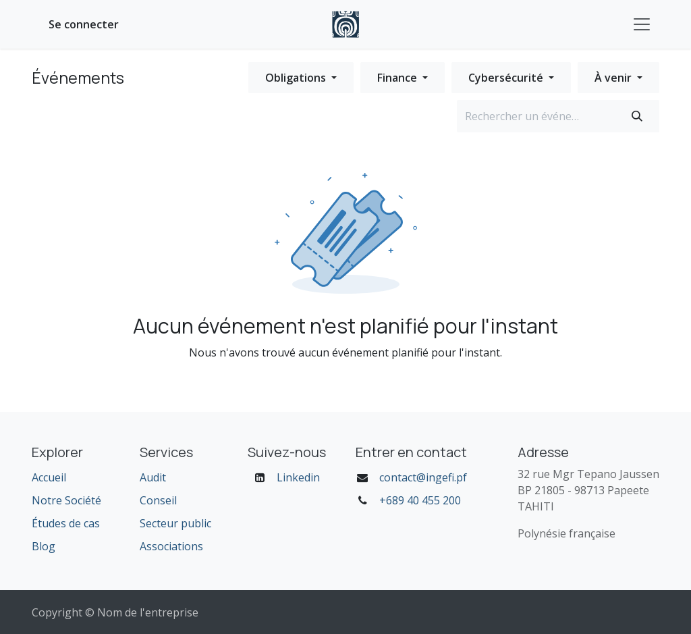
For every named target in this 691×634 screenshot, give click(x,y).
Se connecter (84, 24)
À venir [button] (614, 77)
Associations (171, 546)
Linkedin (298, 477)
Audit (153, 477)
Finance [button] (398, 77)
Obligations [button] (297, 77)
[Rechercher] (637, 116)
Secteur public (175, 523)
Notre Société (66, 500)
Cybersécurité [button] (507, 77)
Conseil (158, 500)
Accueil (49, 477)
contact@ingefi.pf (423, 477)
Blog (43, 546)
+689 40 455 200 (420, 500)
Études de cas (66, 523)
